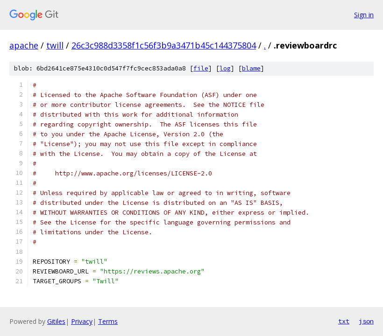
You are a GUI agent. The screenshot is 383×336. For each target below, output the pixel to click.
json (366, 321)
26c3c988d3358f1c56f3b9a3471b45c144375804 (163, 45)
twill (55, 45)
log (225, 68)
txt (343, 321)
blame (251, 68)
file (200, 68)
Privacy (81, 321)
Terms (108, 321)
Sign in (364, 14)
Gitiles (56, 321)
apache (23, 45)
